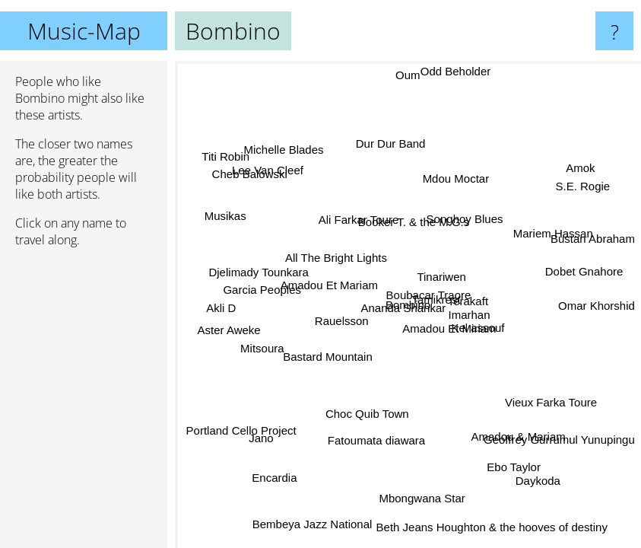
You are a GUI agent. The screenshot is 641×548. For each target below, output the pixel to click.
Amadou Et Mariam (327, 289)
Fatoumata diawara (375, 441)
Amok (577, 168)
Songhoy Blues (467, 224)
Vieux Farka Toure (553, 396)
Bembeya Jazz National (312, 523)
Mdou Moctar (457, 180)
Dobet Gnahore (583, 266)
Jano (264, 438)
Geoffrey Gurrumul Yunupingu (559, 435)
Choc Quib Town (372, 415)
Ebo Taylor (513, 466)
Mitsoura (265, 352)
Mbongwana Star (416, 497)
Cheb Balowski (252, 171)
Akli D (222, 307)
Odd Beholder (453, 71)
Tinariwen (440, 275)
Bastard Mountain (329, 359)
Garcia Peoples (262, 288)
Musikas (226, 217)
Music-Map (84, 30)
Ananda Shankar (404, 309)
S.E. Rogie (581, 186)
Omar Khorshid (596, 305)
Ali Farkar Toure (356, 224)
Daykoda (535, 479)
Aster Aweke (230, 325)
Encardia (274, 476)
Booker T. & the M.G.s (416, 221)
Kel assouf (478, 326)
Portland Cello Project (242, 428)
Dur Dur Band (388, 144)
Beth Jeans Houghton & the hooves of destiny (489, 524)
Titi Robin (226, 156)
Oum (406, 74)
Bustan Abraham (593, 240)
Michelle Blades (285, 151)
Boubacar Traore (428, 294)
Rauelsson (342, 320)
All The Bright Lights (339, 252)
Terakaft (467, 304)
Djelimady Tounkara (258, 271)
